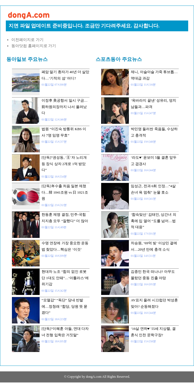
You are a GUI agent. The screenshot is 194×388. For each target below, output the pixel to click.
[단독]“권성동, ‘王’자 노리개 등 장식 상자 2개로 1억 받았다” (64, 163)
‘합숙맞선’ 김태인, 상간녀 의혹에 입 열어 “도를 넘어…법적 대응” (153, 220)
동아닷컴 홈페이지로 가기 (33, 46)
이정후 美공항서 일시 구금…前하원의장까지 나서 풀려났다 (65, 106)
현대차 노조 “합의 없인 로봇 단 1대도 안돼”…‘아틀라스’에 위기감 (65, 277)
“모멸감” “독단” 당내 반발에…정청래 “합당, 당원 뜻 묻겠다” (64, 306)
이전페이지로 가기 (27, 40)
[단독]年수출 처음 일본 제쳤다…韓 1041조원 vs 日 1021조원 (65, 192)
